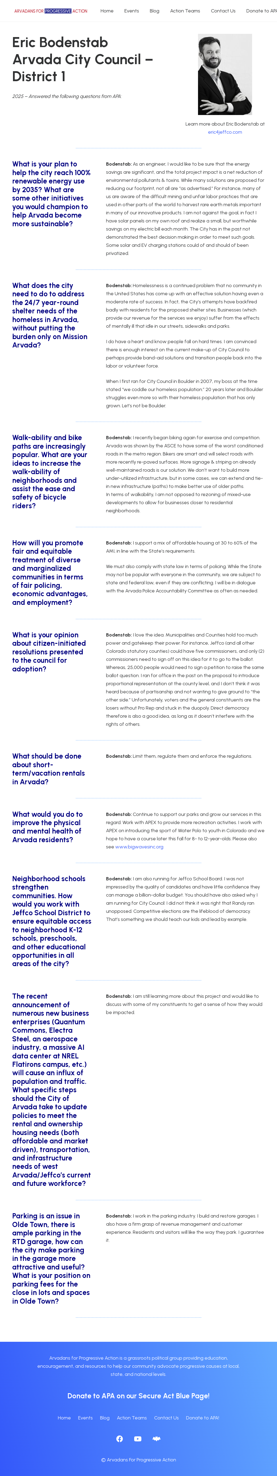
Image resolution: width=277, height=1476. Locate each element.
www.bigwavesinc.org (139, 847)
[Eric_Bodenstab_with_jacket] (225, 74)
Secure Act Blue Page (173, 1396)
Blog (105, 1418)
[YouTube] (137, 1438)
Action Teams (132, 1418)
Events (85, 1418)
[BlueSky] (156, 1438)
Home (64, 1418)
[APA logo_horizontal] (51, 11)
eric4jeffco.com (225, 132)
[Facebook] (119, 1438)
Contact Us (166, 1418)
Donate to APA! (202, 1418)
